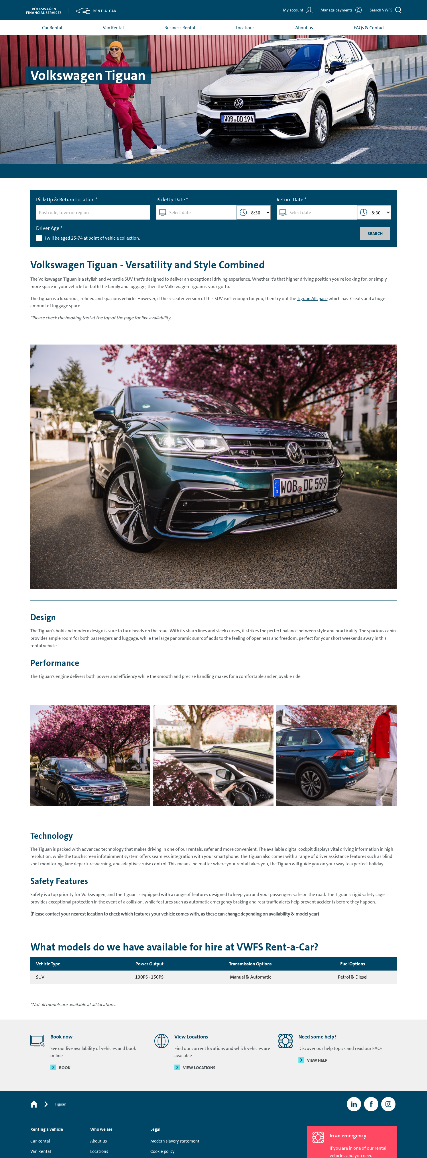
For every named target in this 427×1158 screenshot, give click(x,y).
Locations (245, 28)
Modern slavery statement (175, 1142)
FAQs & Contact (369, 28)
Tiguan (60, 1105)
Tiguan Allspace (312, 299)
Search (374, 234)
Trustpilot (13, 172)
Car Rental (52, 28)
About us (304, 28)
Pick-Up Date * (172, 200)
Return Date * (291, 200)
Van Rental (113, 28)
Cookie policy (162, 1152)
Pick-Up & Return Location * (67, 200)
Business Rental (179, 28)
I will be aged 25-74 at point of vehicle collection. (92, 239)
